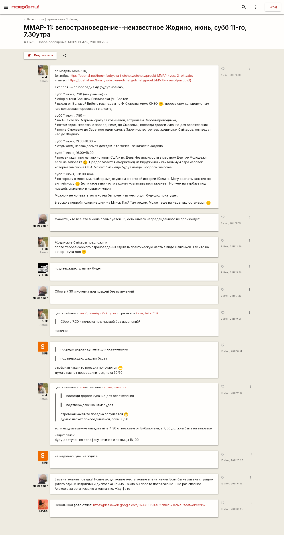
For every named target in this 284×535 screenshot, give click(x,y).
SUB (45, 353)
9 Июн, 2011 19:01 (231, 318)
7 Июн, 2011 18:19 (231, 223)
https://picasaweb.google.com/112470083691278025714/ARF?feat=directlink (149, 505)
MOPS (72, 42)
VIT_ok (43, 274)
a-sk (45, 77)
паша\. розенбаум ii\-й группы (98, 313)
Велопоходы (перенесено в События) (51, 19)
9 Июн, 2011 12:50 (231, 246)
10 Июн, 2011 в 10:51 (115, 387)
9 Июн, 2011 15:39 (231, 272)
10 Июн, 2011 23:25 (232, 460)
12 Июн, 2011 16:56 (232, 483)
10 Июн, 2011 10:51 (231, 351)
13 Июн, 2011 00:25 (93, 42)
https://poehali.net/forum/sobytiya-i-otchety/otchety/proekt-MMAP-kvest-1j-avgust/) (130, 80)
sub (82, 387)
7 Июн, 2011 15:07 (231, 75)
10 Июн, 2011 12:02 (232, 393)
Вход (273, 7)
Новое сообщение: (52, 42)
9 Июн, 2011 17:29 (231, 295)
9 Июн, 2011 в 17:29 (147, 313)
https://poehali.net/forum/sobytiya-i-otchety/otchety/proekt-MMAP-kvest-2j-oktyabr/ (131, 75)
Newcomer (40, 225)
